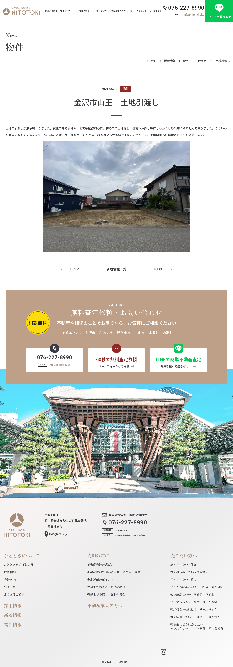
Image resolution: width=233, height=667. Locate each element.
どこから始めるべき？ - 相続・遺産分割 (196, 587)
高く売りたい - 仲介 (183, 565)
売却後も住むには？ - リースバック (193, 609)
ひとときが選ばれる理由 (20, 565)
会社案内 (10, 579)
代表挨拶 (10, 572)
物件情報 (13, 624)
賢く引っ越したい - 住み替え (189, 572)
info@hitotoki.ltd (194, 14)
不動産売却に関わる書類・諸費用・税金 (113, 572)
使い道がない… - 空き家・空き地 (192, 594)
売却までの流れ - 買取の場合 (106, 594)
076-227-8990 (186, 7)
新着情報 (170, 61)
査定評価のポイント (100, 579)
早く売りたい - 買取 (183, 579)
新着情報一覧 (116, 269)
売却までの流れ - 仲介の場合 (106, 587)
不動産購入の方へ (105, 605)
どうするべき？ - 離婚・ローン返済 (193, 602)
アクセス (10, 587)
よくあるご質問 (14, 594)
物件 (186, 61)
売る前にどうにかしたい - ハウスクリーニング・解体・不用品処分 (196, 626)
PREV (74, 269)
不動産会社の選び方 (100, 565)
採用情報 (13, 605)
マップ (58, 534)
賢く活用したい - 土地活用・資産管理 (195, 617)
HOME (151, 61)
